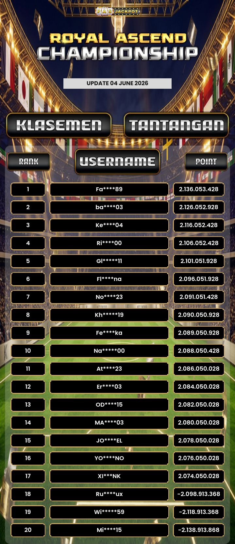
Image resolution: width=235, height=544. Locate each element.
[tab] (59, 125)
